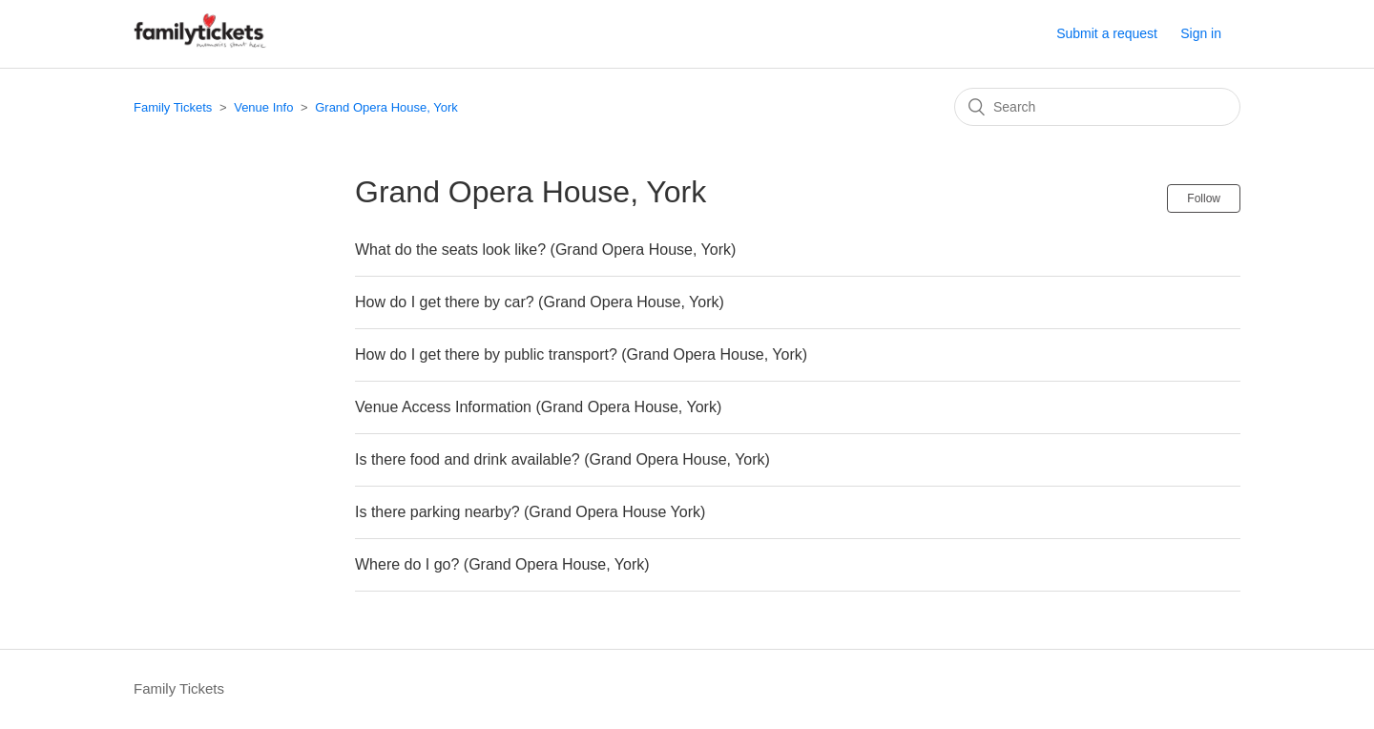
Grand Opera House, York (386, 107)
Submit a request (1106, 33)
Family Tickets (173, 107)
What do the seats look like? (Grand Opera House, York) (545, 249)
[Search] (1097, 107)
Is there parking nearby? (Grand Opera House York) (530, 512)
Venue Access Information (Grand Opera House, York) (538, 407)
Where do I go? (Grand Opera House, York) (502, 564)
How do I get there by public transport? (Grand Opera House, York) (581, 354)
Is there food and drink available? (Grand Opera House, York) (562, 459)
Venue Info (263, 107)
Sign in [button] (1200, 33)
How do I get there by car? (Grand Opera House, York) (539, 302)
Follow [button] (1203, 198)
